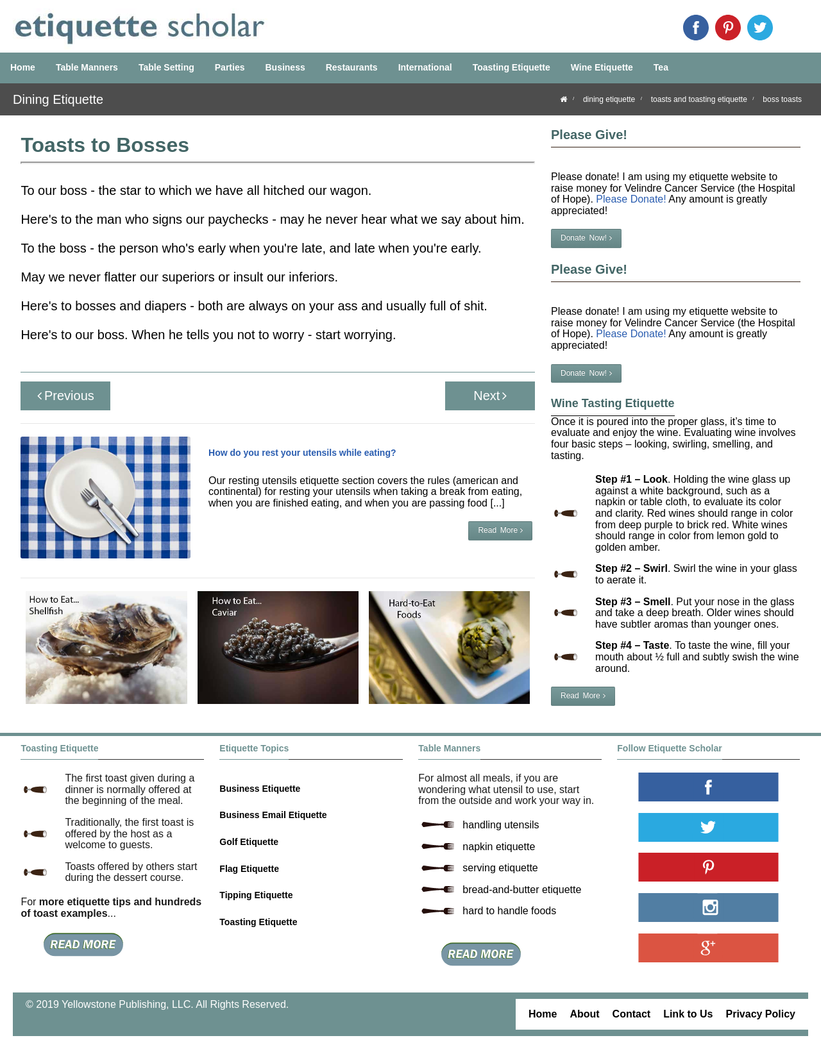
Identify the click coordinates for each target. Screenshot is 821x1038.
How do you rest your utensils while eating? (302, 453)
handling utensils (500, 824)
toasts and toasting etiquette (699, 99)
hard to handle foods (509, 910)
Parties (230, 67)
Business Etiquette (259, 788)
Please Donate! (631, 199)
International (425, 67)
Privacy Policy (760, 1014)
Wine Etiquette (602, 67)
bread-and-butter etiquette (521, 889)
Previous (65, 396)
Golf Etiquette (248, 842)
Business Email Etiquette (272, 815)
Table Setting (166, 67)
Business (285, 67)
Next (490, 396)
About (584, 1014)
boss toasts (782, 99)
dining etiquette (609, 99)
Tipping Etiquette (255, 895)
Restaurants (352, 67)
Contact (632, 1014)
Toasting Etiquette (511, 67)
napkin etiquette (498, 846)
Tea (661, 67)
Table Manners (87, 67)
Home (22, 67)
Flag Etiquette (249, 869)
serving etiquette (499, 867)
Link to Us (688, 1014)
